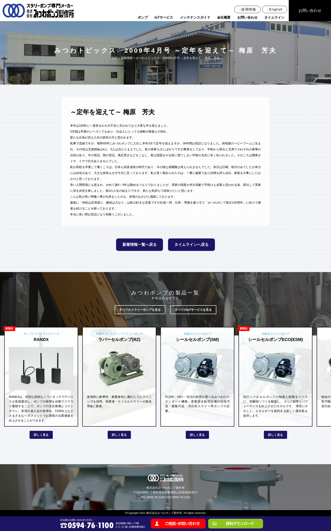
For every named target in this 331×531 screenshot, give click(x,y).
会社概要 (224, 17)
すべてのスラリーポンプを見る (140, 309)
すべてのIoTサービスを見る (193, 309)
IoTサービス (164, 17)
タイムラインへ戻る (191, 244)
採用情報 (248, 9)
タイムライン (274, 17)
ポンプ (143, 17)
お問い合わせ (247, 17)
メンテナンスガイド (195, 17)
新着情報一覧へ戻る (139, 244)
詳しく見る (41, 435)
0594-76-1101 (181, 497)
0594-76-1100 (156, 497)
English (276, 9)
